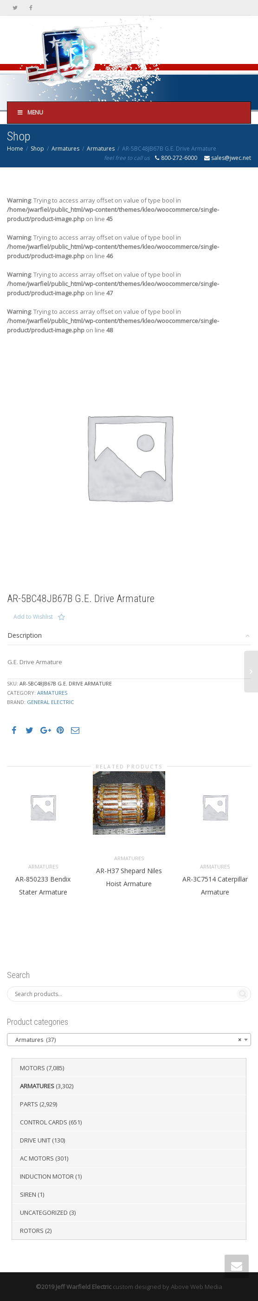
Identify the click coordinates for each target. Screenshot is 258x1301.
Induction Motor (47, 1176)
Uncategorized (44, 1212)
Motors (32, 1068)
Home (15, 148)
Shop (37, 148)
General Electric (50, 701)
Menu (30, 112)
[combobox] (129, 1039)
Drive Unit (35, 1140)
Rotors (32, 1230)
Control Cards (43, 1122)
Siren (28, 1194)
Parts (29, 1104)
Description (24, 635)
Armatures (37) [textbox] (126, 1040)
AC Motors (37, 1158)
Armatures (65, 148)
